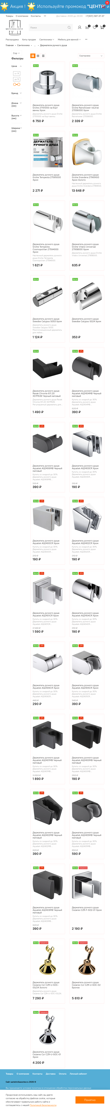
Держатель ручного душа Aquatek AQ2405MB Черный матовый (86, 835)
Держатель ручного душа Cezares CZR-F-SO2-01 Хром (87, 908)
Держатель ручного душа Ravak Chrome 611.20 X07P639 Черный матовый (47, 393)
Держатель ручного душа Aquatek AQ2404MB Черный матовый (86, 393)
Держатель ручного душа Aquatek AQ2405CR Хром (85, 686)
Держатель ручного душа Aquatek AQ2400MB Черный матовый (86, 760)
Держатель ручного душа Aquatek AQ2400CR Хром (46, 542)
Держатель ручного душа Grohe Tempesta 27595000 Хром (47, 177)
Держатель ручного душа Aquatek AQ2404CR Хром (85, 614)
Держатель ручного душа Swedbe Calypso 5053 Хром (47, 320)
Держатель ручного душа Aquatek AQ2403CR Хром (85, 467)
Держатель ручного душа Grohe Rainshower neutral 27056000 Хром (85, 108)
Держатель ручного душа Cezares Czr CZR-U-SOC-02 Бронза (86, 985)
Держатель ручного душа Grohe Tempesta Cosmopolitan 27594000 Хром (46, 248)
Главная (10, 45)
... (35, 45)
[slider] (14, 84)
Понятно (90, 1100)
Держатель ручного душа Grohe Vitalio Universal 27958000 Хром (85, 247)
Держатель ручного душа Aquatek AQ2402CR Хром (85, 542)
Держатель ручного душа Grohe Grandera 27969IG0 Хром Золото (85, 177)
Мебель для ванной (69, 39)
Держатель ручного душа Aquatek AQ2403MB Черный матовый (47, 910)
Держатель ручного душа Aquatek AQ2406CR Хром (46, 686)
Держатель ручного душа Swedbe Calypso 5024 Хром (86, 320)
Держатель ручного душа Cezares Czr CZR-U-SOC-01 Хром (47, 1054)
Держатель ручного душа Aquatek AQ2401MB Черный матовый (47, 760)
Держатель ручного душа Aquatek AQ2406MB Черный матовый (47, 468)
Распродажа (12, 39)
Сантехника (46, 39)
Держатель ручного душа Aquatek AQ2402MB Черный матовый (47, 835)
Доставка (50, 1073)
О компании (22, 15)
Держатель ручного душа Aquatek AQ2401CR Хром (46, 614)
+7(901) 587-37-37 (95, 15)
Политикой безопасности (43, 1105)
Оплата (62, 1073)
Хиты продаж (29, 39)
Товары (9, 15)
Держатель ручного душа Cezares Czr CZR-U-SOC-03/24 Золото (46, 985)
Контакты (36, 15)
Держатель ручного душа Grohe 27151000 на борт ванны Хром (46, 108)
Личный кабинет (78, 1073)
